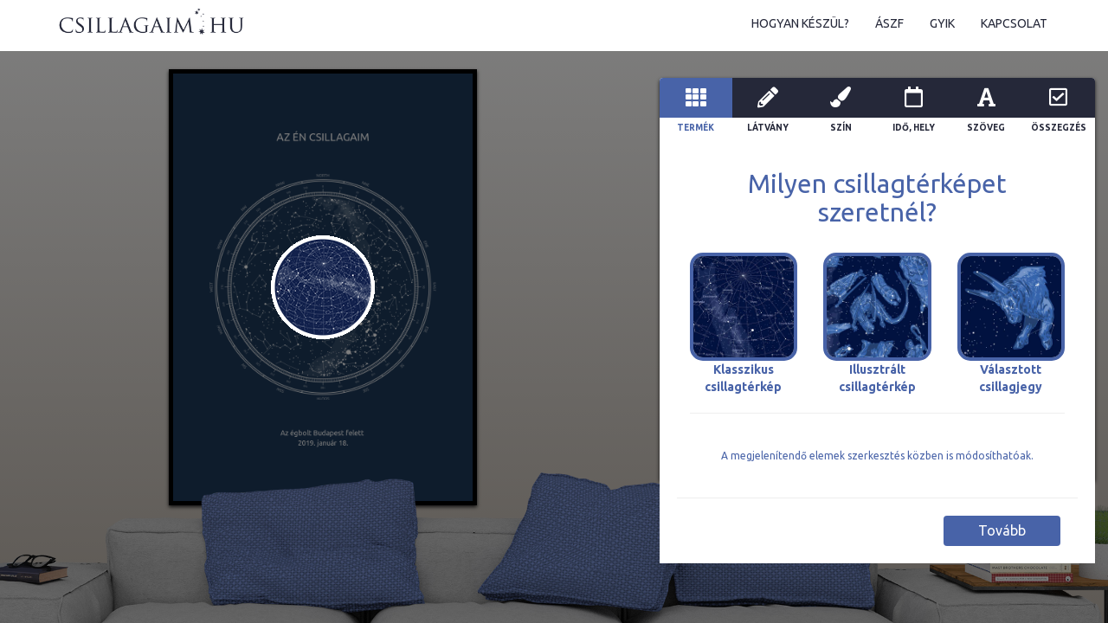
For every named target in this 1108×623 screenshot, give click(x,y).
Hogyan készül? (800, 23)
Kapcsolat (1014, 23)
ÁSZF (889, 23)
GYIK (942, 23)
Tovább (1002, 530)
